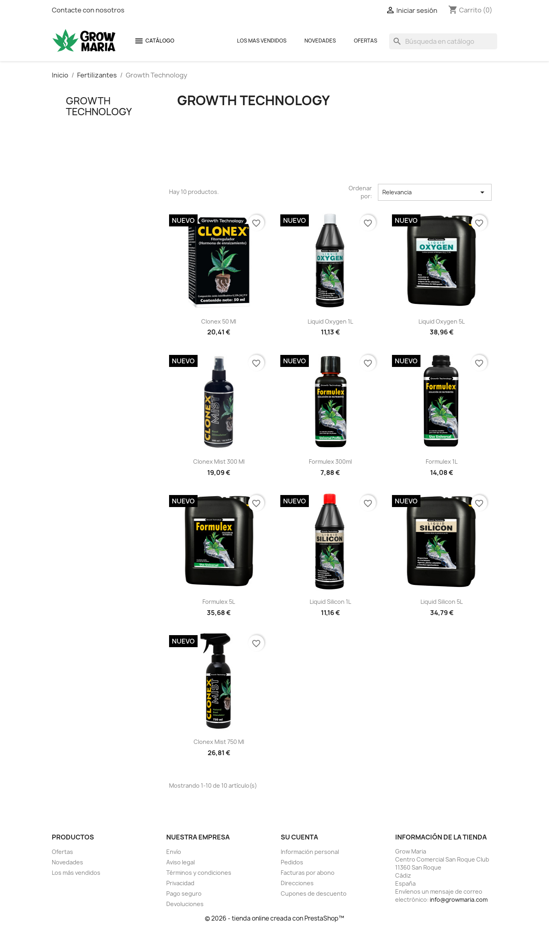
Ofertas (365, 40)
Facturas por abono (308, 872)
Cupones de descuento (314, 893)
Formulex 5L (218, 601)
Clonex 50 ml (218, 321)
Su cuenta (299, 837)
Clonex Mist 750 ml (219, 742)
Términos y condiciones (198, 872)
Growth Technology (99, 106)
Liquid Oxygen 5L (441, 321)
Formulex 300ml (330, 461)
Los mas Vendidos (261, 40)
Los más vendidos (76, 872)
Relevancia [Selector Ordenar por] (434, 192)
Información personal (310, 852)
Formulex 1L (441, 461)
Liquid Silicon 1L (330, 601)
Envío (173, 852)
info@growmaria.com (459, 899)
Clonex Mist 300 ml (219, 461)
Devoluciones (185, 904)
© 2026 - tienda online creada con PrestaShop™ (274, 918)
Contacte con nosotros (88, 10)
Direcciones (297, 883)
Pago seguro (184, 893)
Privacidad (180, 883)
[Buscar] (443, 41)
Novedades (320, 40)
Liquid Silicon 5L (441, 601)
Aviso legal (180, 862)
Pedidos (292, 862)
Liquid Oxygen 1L (330, 321)
